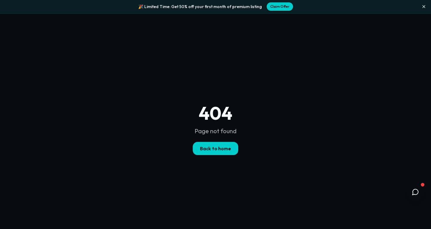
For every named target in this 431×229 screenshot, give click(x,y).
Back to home (215, 148)
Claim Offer (279, 6)
